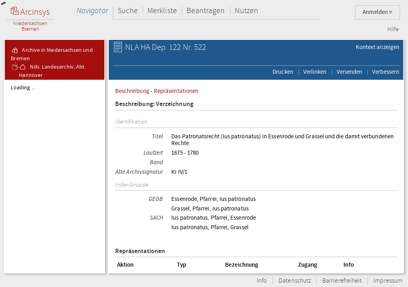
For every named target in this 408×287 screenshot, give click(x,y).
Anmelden (377, 12)
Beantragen (205, 11)
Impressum (387, 281)
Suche (128, 11)
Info (262, 281)
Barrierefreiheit (342, 281)
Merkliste (162, 11)
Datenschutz (295, 281)
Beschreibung (132, 91)
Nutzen (246, 11)
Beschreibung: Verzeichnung (154, 104)
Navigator (92, 11)
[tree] (54, 176)
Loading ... (23, 87)
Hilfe (392, 29)
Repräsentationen (176, 91)
